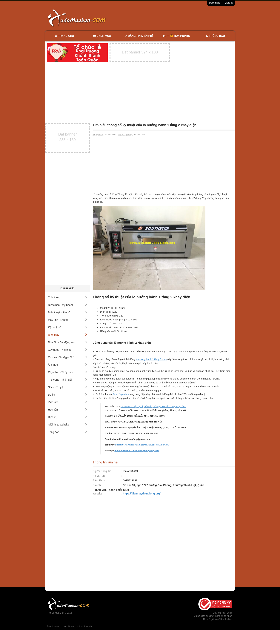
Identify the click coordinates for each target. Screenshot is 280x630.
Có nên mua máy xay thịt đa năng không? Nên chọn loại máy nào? (153, 406)
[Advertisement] (179, 18)
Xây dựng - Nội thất (67, 349)
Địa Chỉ (97, 485)
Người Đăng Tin (102, 471)
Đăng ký (229, 2)
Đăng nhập (214, 2)
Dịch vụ (67, 417)
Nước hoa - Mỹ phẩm (67, 304)
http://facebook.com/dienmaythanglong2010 (137, 450)
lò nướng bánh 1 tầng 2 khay (151, 359)
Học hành (67, 409)
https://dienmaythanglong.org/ (141, 493)
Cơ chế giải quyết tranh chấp (217, 619)
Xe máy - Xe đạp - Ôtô (67, 357)
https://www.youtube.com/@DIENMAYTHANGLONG (142, 444)
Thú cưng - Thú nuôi (67, 379)
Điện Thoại (99, 480)
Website (97, 493)
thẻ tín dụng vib (84, 626)
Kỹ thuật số (67, 327)
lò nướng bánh (121, 394)
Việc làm (67, 402)
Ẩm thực (67, 364)
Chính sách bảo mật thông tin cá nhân (213, 616)
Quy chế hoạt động (222, 612)
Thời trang (67, 297)
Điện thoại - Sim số (67, 312)
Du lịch (67, 394)
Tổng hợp (67, 432)
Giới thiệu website (67, 424)
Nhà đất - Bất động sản (67, 342)
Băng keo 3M (53, 626)
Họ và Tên (99, 475)
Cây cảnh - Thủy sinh (67, 372)
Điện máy (67, 334)
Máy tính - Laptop (67, 319)
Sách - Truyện (67, 387)
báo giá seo (68, 626)
